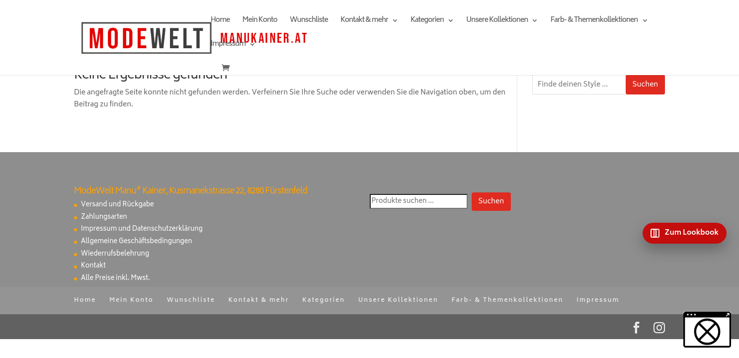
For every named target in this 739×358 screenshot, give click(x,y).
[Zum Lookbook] (685, 233)
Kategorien (427, 21)
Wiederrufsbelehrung (115, 254)
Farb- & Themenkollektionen (594, 21)
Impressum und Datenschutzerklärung (142, 229)
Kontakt (93, 266)
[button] (707, 330)
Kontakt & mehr (364, 21)
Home (220, 21)
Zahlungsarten (104, 217)
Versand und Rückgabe (117, 205)
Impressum (228, 45)
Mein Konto (259, 21)
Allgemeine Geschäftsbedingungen (136, 242)
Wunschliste (309, 21)
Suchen (645, 85)
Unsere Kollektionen (497, 21)
